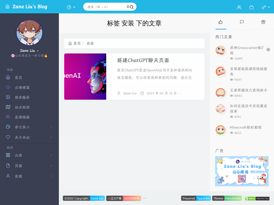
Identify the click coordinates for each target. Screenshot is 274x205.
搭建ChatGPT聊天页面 (143, 60)
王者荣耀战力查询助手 (248, 90)
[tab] (220, 21)
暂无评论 (193, 93)
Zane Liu (129, 93)
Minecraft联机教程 (246, 127)
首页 (74, 43)
